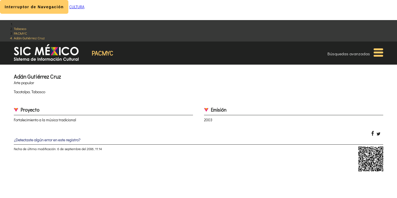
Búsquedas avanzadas (349, 53)
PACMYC (20, 33)
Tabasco (20, 28)
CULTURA (76, 6)
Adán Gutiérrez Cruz (29, 37)
